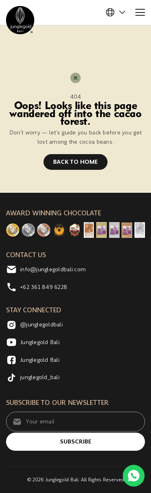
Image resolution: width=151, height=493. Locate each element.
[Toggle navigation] (140, 12)
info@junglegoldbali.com (46, 269)
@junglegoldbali (34, 325)
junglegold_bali (33, 377)
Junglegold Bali (33, 342)
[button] (118, 12)
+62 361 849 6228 (36, 287)
